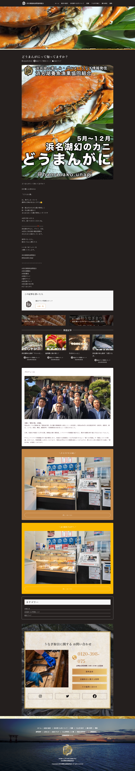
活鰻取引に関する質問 (89, 679)
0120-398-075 (88, 657)
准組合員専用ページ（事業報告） (87, 732)
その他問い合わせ (89, 687)
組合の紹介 (47, 728)
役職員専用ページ (67, 735)
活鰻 (71, 728)
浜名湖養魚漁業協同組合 (35, 3)
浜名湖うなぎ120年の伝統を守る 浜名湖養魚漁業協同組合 (67, 752)
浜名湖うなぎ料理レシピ (32, 612)
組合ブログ (57, 61)
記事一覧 (40, 306)
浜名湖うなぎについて (61, 728)
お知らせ (27, 609)
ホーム (39, 728)
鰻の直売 (89, 728)
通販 (96, 728)
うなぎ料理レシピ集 (68, 732)
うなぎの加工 (80, 728)
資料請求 (89, 671)
